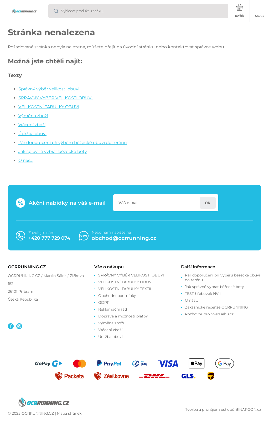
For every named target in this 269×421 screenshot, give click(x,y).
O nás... (25, 160)
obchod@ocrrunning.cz (124, 238)
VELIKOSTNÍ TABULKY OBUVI (48, 106)
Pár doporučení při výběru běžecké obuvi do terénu (72, 142)
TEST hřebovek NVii (203, 293)
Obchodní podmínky (117, 295)
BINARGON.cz (248, 409)
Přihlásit (208, 203)
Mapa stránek (69, 413)
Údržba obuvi (32, 133)
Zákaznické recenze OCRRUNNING (216, 307)
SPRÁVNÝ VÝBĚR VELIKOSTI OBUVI (55, 97)
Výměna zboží (33, 115)
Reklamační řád (112, 309)
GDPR (104, 302)
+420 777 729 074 (49, 238)
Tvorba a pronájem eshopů (209, 409)
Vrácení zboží (31, 124)
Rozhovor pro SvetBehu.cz (209, 314)
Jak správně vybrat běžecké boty (52, 151)
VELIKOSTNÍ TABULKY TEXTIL (125, 288)
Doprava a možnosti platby (123, 316)
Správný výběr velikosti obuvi (48, 88)
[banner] (24, 11)
